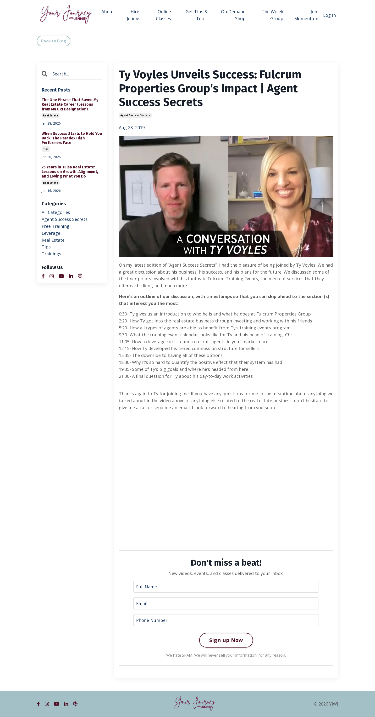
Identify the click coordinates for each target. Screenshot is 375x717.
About (107, 11)
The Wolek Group (272, 15)
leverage (51, 233)
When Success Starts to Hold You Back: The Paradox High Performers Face (72, 138)
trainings (51, 254)
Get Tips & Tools (197, 15)
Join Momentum (306, 15)
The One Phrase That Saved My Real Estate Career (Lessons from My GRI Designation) (70, 104)
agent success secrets (135, 115)
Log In (329, 15)
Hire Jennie (133, 15)
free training (55, 226)
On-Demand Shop (233, 15)
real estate (50, 115)
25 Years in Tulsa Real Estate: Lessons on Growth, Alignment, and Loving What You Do (70, 171)
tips (46, 149)
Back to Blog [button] (53, 41)
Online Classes (163, 15)
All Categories (56, 212)
